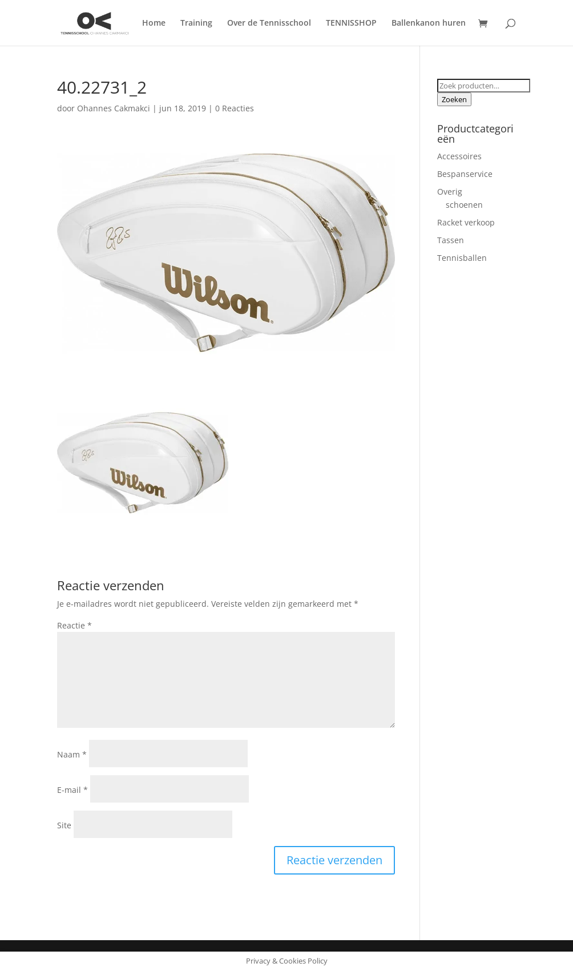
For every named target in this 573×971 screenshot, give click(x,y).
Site (64, 825)
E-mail (72, 789)
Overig (449, 191)
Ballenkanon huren (429, 23)
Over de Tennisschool (269, 23)
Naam (72, 754)
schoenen (464, 204)
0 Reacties (234, 108)
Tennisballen (462, 257)
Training (196, 23)
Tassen (450, 240)
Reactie (74, 625)
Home (154, 23)
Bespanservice (465, 173)
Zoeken (454, 99)
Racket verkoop (466, 222)
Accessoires (459, 156)
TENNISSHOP (351, 23)
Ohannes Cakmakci (113, 108)
